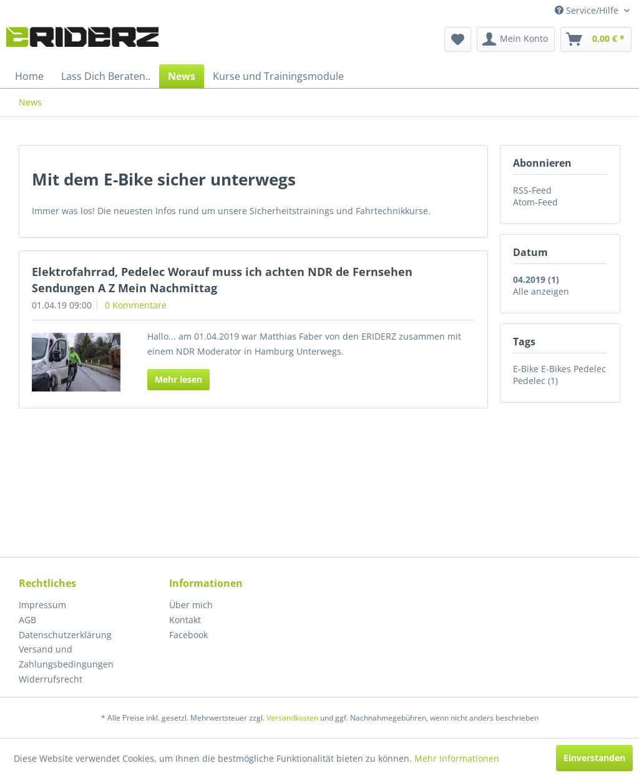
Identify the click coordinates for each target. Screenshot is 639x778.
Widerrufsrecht (50, 679)
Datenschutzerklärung (65, 635)
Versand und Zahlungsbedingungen (66, 656)
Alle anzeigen (541, 291)
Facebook (188, 635)
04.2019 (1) (536, 279)
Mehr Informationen (456, 758)
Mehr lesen (178, 379)
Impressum (42, 605)
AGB (27, 620)
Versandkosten (292, 717)
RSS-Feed (532, 190)
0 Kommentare (136, 305)
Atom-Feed (535, 202)
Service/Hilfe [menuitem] (588, 10)
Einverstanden (594, 758)
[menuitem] (457, 39)
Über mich (191, 605)
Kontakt (185, 620)
